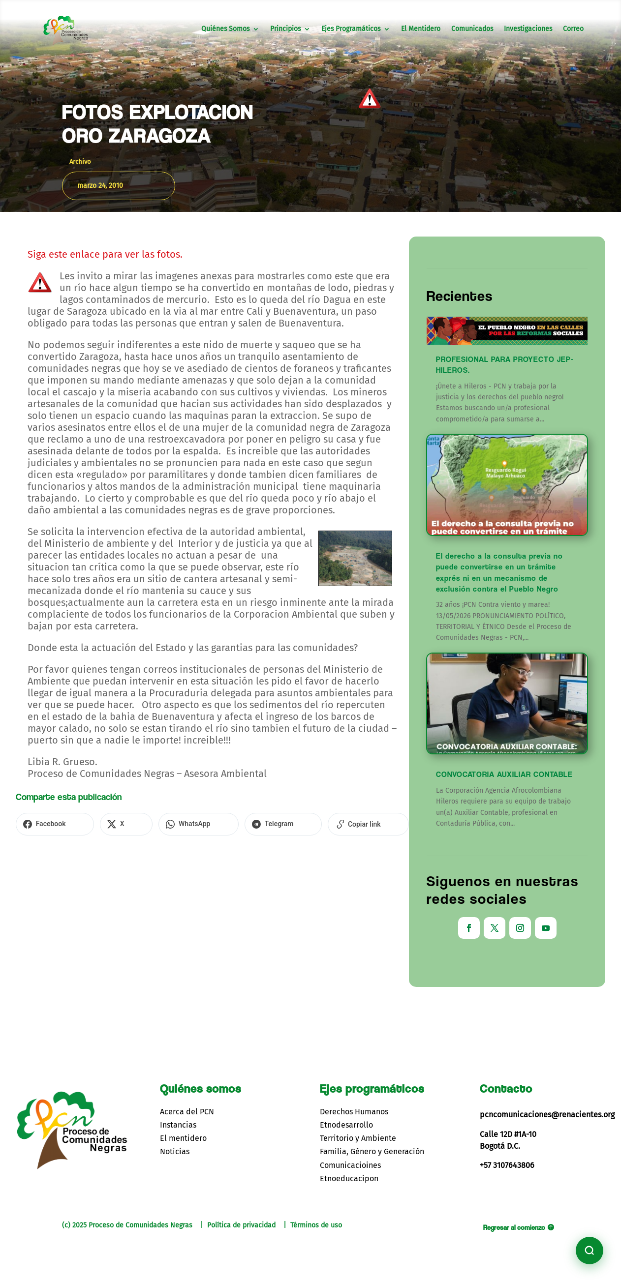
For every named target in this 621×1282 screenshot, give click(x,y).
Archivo (80, 161)
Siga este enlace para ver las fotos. (105, 254)
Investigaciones (528, 29)
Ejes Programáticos (350, 29)
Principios (285, 29)
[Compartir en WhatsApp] (151, 823)
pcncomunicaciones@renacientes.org (547, 1114)
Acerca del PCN (187, 1111)
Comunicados (472, 29)
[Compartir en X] (98, 823)
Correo (573, 29)
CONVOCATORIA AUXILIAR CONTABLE (504, 774)
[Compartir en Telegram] (217, 823)
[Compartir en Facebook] (45, 823)
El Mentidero (420, 29)
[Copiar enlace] (283, 823)
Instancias (178, 1125)
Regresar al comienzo (514, 1227)
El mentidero (183, 1138)
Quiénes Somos (225, 29)
